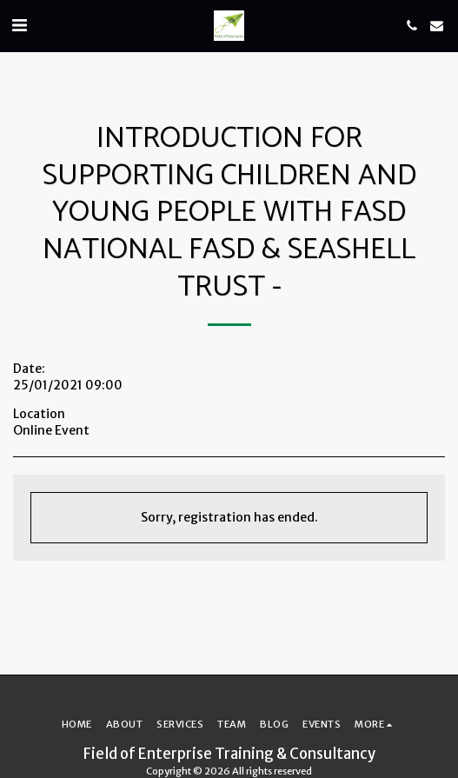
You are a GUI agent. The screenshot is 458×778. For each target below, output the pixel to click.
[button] (19, 25)
